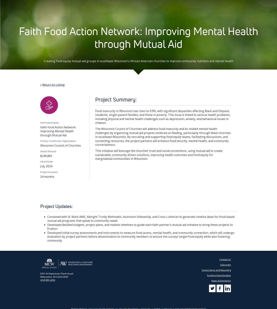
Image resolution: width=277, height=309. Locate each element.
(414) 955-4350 (47, 280)
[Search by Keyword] (218, 3)
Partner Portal (166, 3)
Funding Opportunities (219, 275)
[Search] (233, 3)
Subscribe (197, 3)
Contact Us (183, 3)
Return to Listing (53, 85)
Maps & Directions (221, 280)
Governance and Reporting (216, 270)
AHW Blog (150, 3)
